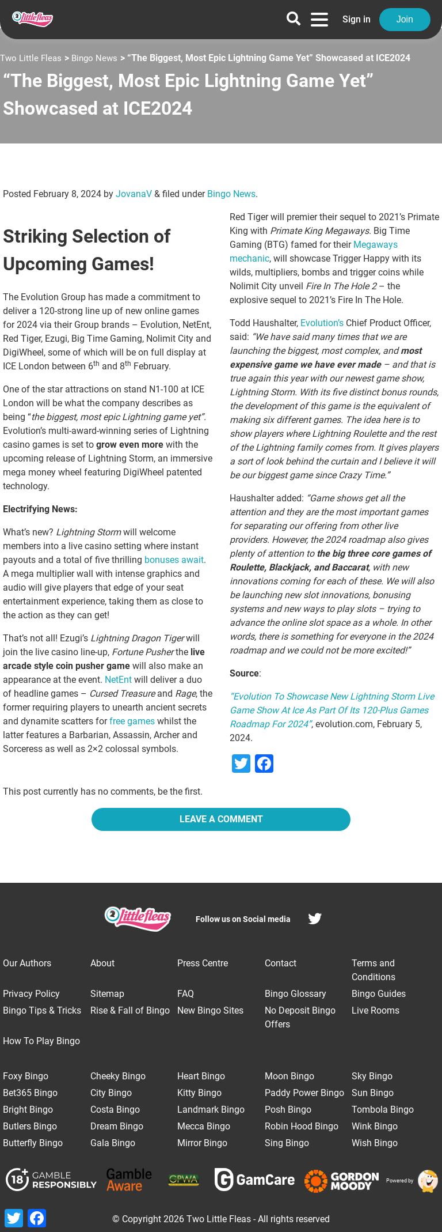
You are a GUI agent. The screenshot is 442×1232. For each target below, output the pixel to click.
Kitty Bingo (199, 1092)
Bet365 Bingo (30, 1092)
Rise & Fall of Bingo (130, 1010)
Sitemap (107, 993)
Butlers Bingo (30, 1126)
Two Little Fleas (32, 57)
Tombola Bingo (383, 1109)
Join (405, 19)
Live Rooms (375, 1010)
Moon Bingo (289, 1076)
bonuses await (174, 559)
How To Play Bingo (41, 1041)
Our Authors (27, 963)
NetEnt (118, 679)
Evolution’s (322, 323)
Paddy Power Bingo (304, 1092)
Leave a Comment (221, 819)
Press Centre (202, 963)
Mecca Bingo (203, 1126)
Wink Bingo (375, 1126)
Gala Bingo (112, 1142)
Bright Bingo (28, 1109)
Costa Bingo (115, 1109)
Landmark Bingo (211, 1109)
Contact (280, 963)
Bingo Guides (379, 993)
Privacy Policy (31, 993)
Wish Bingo (375, 1142)
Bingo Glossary (295, 993)
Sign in (356, 19)
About (102, 963)
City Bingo (111, 1092)
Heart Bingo (201, 1076)
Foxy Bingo (25, 1076)
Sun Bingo (373, 1092)
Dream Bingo (116, 1126)
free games (132, 721)
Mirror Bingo (202, 1142)
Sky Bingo (372, 1076)
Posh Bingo (288, 1109)
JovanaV (134, 193)
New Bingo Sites (210, 1010)
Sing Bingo (287, 1142)
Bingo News (98, 57)
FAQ (185, 993)
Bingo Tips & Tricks (42, 1010)
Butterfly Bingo (33, 1142)
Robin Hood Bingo (301, 1126)
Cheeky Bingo (118, 1076)
